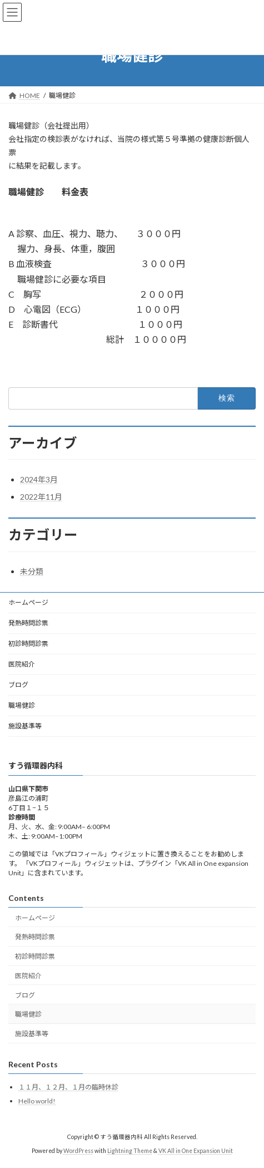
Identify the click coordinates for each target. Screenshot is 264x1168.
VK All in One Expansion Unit (195, 1150)
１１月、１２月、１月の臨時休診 (68, 1087)
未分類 (31, 571)
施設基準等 (25, 726)
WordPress (78, 1150)
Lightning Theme (129, 1150)
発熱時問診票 (28, 623)
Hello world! (37, 1101)
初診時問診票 (28, 643)
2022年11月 (41, 496)
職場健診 (21, 705)
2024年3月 (39, 479)
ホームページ (28, 602)
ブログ (18, 685)
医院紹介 (21, 664)
